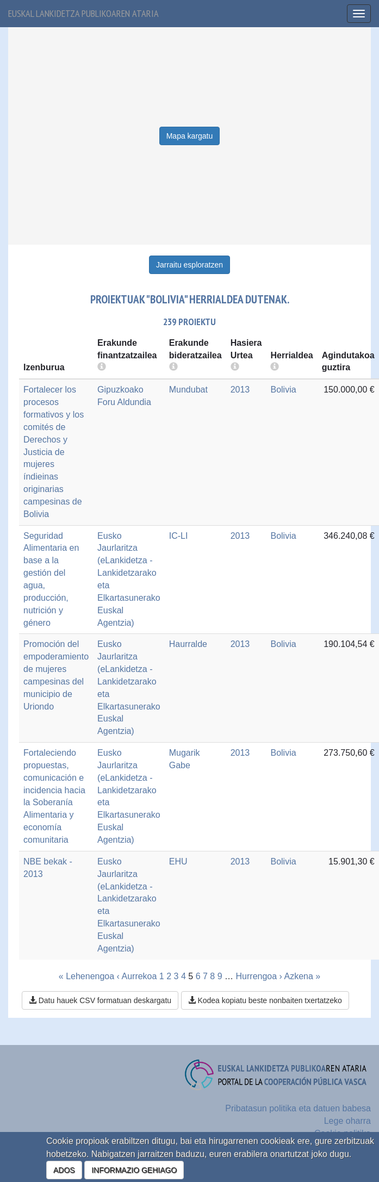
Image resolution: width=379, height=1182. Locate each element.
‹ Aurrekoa (137, 976)
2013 (240, 389)
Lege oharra (347, 1120)
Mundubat (188, 389)
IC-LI (178, 535)
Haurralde (188, 644)
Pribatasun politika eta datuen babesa (298, 1108)
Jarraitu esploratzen (189, 264)
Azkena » (302, 976)
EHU (178, 861)
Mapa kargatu (189, 136)
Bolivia (283, 389)
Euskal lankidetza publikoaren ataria (83, 13)
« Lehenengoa (86, 976)
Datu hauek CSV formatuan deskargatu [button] (100, 1000)
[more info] (235, 367)
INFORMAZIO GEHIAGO (134, 1170)
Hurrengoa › (259, 976)
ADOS (64, 1170)
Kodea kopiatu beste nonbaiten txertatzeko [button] (265, 1000)
